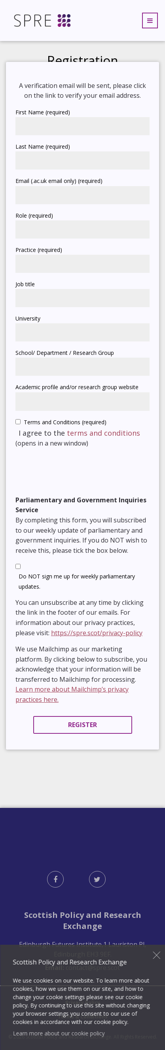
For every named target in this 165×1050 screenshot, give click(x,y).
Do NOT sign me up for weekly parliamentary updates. (77, 581)
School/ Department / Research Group (64, 352)
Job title (25, 284)
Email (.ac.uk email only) (58, 181)
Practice (38, 250)
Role (34, 215)
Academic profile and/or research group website (76, 387)
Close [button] (157, 955)
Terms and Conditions (65, 422)
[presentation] (75, 470)
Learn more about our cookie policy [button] (58, 1033)
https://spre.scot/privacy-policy (96, 633)
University (27, 318)
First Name (42, 112)
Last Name (42, 146)
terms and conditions (103, 433)
